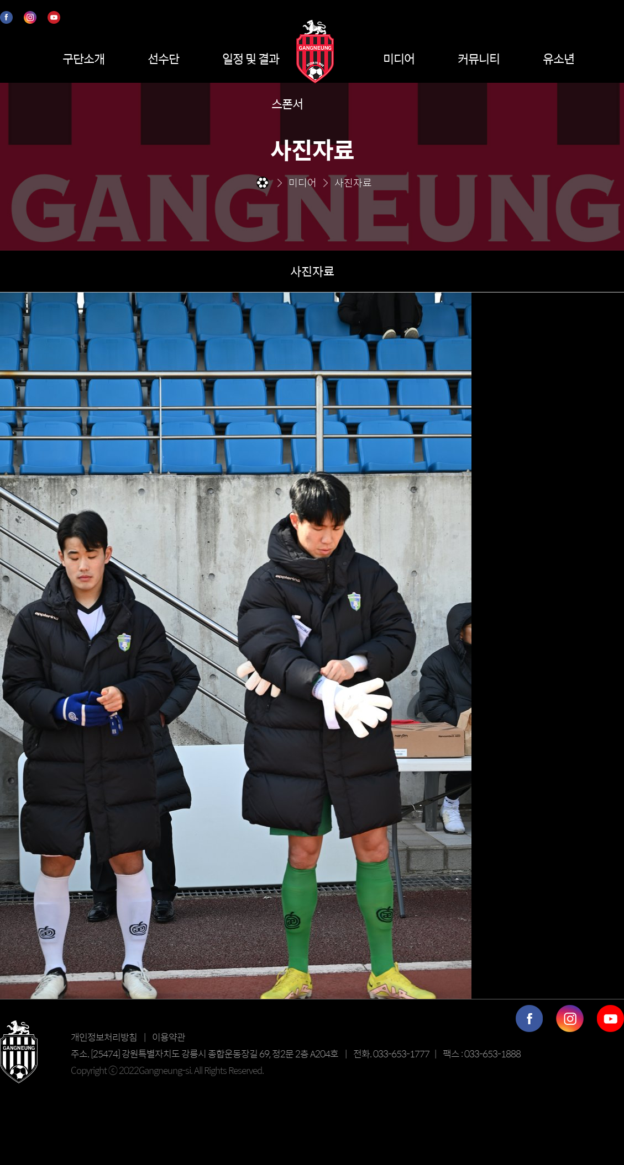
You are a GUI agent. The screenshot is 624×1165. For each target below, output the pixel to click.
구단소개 (83, 58)
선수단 (163, 58)
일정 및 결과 (250, 58)
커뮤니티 (479, 58)
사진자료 (312, 271)
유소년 (558, 58)
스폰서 (287, 103)
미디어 (399, 58)
